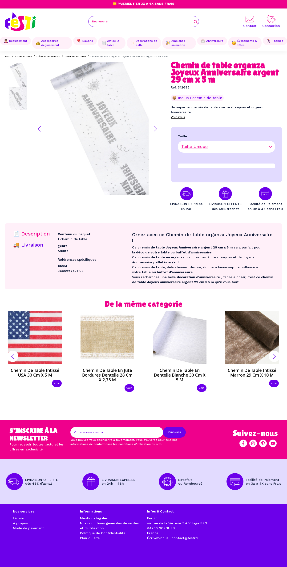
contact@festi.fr (185, 538)
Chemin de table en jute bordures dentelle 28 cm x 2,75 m (107, 374)
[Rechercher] (143, 21)
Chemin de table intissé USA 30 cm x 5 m (35, 372)
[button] (39, 128)
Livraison (20, 518)
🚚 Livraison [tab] (28, 245)
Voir (57, 383)
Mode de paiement (28, 528)
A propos (20, 523)
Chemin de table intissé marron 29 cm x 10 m (252, 372)
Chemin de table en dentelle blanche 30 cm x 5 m (180, 374)
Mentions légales (94, 518)
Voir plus (178, 117)
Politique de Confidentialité (102, 533)
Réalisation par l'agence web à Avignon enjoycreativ (64, 558)
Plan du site (90, 538)
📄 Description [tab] (31, 234)
